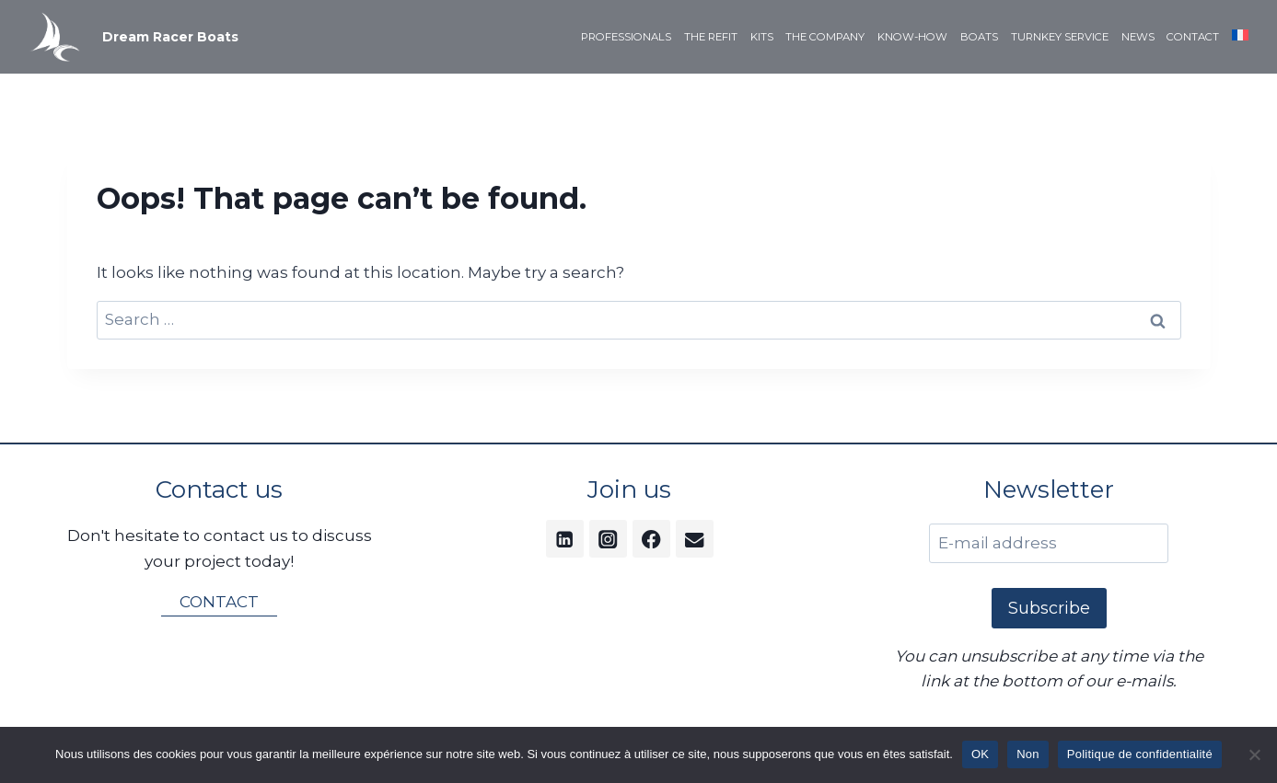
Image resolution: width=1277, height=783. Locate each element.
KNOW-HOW (912, 36)
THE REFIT (710, 36)
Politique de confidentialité (1140, 754)
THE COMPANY (825, 36)
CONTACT (1193, 36)
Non (1027, 754)
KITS (761, 36)
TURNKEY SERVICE (1060, 36)
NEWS (1138, 36)
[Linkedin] (565, 539)
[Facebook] (651, 539)
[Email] (695, 539)
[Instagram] (608, 539)
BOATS (979, 36)
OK (980, 754)
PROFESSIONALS (626, 36)
